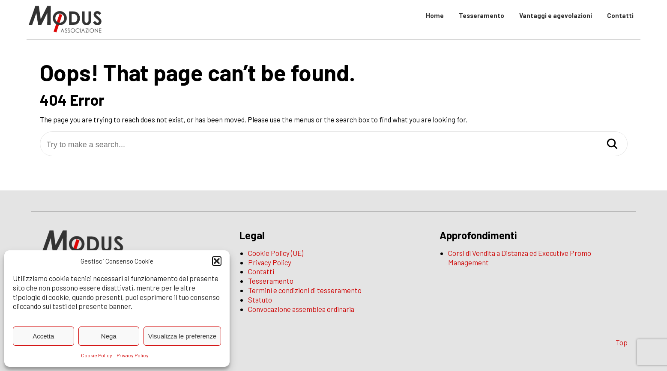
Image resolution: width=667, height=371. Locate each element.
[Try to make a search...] (333, 145)
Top (622, 342)
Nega (109, 336)
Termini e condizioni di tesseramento (305, 290)
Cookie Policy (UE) (275, 253)
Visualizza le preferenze (182, 336)
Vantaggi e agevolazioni (555, 15)
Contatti (620, 15)
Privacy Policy (133, 355)
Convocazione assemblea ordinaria (301, 309)
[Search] (612, 144)
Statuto (260, 299)
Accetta (43, 336)
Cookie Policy (96, 355)
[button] (216, 261)
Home (435, 15)
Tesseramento (481, 15)
